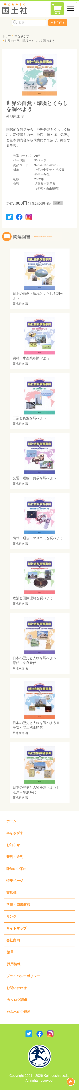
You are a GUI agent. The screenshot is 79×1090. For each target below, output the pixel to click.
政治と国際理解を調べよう (33, 598)
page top (71, 1082)
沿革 (10, 952)
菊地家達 (13, 116)
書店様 (11, 892)
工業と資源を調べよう (29, 418)
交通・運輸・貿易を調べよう (34, 478)
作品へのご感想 (19, 1012)
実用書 (50, 183)
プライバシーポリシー (23, 976)
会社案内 (13, 940)
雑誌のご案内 (16, 869)
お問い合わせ (16, 988)
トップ (6, 36)
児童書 (38, 183)
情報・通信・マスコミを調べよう (38, 538)
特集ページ (14, 880)
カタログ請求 (17, 1000)
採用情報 (13, 964)
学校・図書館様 (18, 904)
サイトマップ (16, 928)
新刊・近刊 (14, 857)
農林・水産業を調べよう (31, 358)
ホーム (11, 821)
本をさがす (57, 22)
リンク (11, 916)
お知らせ (13, 845)
